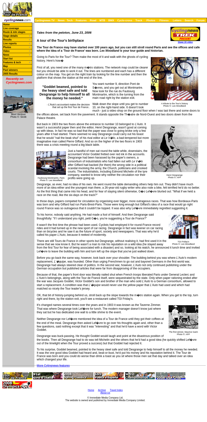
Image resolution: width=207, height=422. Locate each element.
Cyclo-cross (124, 20)
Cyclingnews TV (45, 20)
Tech (70, 20)
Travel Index (116, 390)
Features (81, 20)
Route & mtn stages (14, 32)
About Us (105, 392)
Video (6, 51)
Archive (102, 390)
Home (6, 24)
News (61, 20)
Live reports (10, 43)
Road (93, 20)
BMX (111, 20)
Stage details (10, 36)
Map (5, 66)
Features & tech (12, 62)
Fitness (164, 20)
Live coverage (11, 28)
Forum (201, 20)
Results (7, 39)
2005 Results (10, 74)
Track (138, 20)
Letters (177, 20)
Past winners (10, 70)
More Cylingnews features (53, 365)
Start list (8, 58)
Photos (150, 20)
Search (189, 20)
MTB (102, 20)
